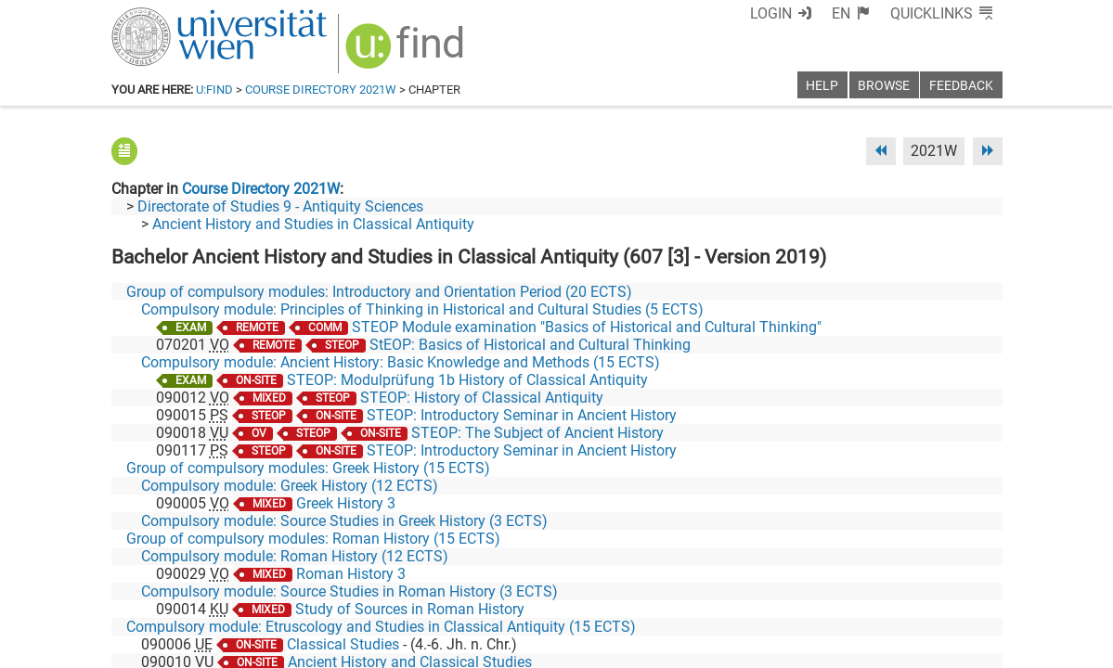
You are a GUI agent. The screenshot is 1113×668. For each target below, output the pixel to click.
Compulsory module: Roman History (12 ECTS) (294, 556)
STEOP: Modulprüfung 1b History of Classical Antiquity (467, 380)
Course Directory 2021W (320, 89)
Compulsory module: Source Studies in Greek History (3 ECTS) (344, 521)
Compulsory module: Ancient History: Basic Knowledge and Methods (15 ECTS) (400, 362)
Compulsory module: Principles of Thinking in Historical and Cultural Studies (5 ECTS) (422, 309)
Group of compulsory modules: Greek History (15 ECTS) (308, 468)
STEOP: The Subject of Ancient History (537, 433)
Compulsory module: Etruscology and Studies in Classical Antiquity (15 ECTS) (381, 627)
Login (771, 13)
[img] (407, 52)
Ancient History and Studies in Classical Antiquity (313, 224)
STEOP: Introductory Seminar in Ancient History (522, 415)
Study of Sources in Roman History (409, 609)
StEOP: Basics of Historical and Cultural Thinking (530, 344)
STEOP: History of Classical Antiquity (481, 397)
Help (822, 86)
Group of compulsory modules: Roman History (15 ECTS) (313, 538)
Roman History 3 (351, 574)
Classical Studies (343, 644)
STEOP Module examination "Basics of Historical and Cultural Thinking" (587, 327)
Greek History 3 (345, 503)
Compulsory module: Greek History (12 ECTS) (289, 486)
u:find (214, 89)
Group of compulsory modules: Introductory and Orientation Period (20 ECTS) (379, 292)
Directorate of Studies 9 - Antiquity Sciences (280, 206)
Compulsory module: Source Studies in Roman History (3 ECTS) (349, 591)
